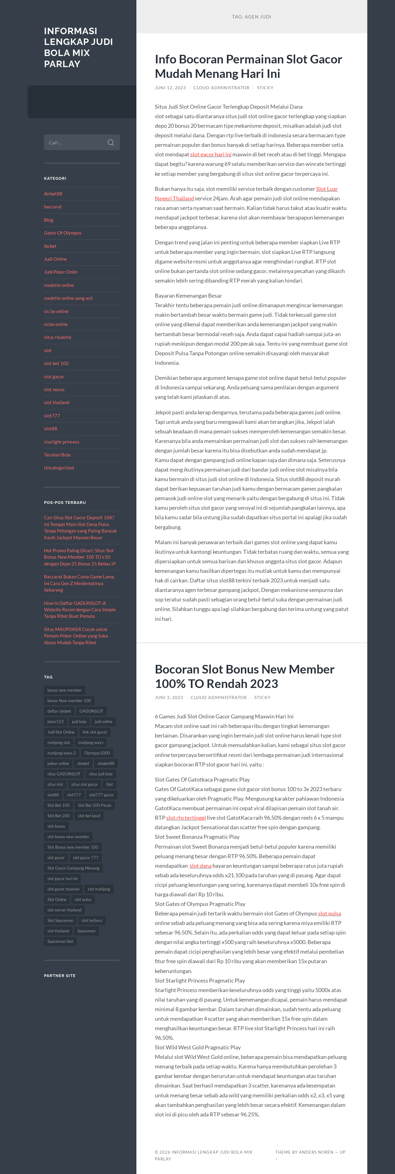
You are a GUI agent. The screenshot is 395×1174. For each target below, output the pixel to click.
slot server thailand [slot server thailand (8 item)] (64, 909)
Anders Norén (316, 1152)
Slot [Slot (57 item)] (109, 784)
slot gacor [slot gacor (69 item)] (56, 857)
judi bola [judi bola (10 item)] (79, 721)
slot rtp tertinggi (186, 817)
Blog (48, 220)
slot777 (52, 415)
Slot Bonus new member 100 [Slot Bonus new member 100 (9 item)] (72, 847)
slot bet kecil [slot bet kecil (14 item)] (89, 815)
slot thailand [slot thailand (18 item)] (58, 930)
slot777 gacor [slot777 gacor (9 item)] (101, 794)
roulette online (59, 285)
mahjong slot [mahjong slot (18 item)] (58, 742)
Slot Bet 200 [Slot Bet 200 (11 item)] (58, 815)
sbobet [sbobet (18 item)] (83, 763)
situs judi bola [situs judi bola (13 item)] (101, 773)
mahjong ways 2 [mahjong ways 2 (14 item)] (61, 752)
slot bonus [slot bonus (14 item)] (56, 826)
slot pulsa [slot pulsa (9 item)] (83, 899)
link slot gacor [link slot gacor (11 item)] (95, 732)
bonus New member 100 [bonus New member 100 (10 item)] (69, 700)
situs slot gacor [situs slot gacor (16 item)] (84, 784)
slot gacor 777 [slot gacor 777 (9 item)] (86, 857)
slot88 (50, 428)
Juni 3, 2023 (169, 697)
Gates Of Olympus (63, 232)
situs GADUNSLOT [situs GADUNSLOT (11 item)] (64, 773)
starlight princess (61, 441)
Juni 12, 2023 (170, 87)
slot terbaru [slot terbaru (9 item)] (92, 920)
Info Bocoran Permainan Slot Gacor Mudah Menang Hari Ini (248, 65)
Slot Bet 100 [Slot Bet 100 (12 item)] (58, 805)
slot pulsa (329, 913)
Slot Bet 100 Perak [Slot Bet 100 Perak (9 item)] (94, 805)
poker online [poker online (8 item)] (58, 763)
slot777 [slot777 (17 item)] (74, 794)
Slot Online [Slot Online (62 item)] (57, 899)
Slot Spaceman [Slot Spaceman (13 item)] (60, 920)
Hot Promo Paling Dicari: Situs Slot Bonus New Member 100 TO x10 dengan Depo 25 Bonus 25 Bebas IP (80, 557)
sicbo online (56, 324)
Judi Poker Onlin (60, 272)
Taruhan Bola (57, 454)
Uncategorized (59, 467)
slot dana (201, 865)
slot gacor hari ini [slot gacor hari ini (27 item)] (62, 878)
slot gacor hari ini (211, 154)
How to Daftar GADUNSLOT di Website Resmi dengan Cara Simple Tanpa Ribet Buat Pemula (80, 609)
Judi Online (55, 259)
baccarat (53, 206)
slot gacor (54, 376)
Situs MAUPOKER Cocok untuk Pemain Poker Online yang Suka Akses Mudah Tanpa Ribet (76, 635)
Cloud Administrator (221, 87)
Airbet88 (53, 193)
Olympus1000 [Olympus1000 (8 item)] (97, 752)
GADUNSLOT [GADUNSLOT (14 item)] (91, 711)
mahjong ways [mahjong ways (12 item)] (90, 742)
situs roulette (57, 337)
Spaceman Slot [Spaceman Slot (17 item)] (60, 941)
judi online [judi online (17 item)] (103, 721)
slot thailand (56, 402)
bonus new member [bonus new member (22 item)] (64, 690)
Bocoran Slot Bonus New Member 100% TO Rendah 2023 (245, 675)
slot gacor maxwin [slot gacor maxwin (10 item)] (63, 889)
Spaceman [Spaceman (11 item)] (86, 930)
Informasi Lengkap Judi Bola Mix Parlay (78, 47)
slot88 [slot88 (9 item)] (53, 794)
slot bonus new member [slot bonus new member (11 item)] (68, 836)
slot (48, 350)
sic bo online (56, 311)
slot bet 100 (56, 363)
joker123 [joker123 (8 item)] (55, 721)
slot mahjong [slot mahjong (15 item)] (99, 889)
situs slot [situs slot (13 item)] (55, 784)
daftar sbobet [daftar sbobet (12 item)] (59, 711)
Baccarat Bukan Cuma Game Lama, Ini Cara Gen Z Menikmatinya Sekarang (79, 583)
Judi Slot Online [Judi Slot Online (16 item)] (61, 732)
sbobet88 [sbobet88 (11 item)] (106, 763)
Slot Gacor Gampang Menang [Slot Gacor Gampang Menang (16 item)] (73, 868)
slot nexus (54, 389)
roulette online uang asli (68, 298)
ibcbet (50, 246)
